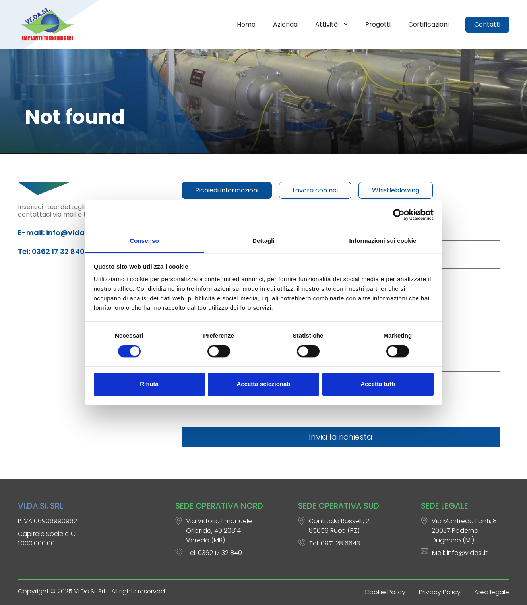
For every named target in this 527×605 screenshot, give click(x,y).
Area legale (491, 592)
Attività (327, 24)
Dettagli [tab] (263, 240)
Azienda (285, 24)
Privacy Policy (440, 592)
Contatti (487, 24)
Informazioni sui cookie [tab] (383, 240)
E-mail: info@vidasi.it (57, 233)
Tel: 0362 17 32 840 (51, 251)
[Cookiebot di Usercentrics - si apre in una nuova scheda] (399, 215)
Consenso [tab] (144, 240)
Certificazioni (428, 24)
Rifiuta (149, 384)
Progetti (378, 24)
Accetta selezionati (263, 384)
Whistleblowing (395, 190)
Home (246, 24)
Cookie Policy (384, 592)
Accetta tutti (377, 384)
